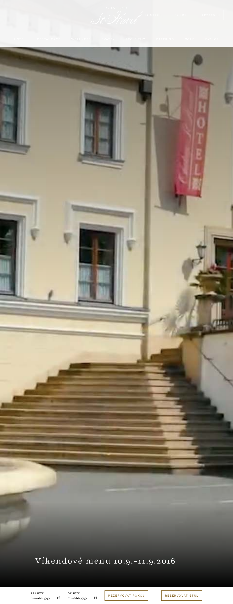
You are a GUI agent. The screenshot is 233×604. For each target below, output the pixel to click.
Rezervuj (210, 15)
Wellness (81, 39)
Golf (189, 39)
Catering (165, 39)
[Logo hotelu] (116, 18)
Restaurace (48, 39)
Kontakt (153, 15)
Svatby (108, 39)
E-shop (212, 39)
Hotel (20, 39)
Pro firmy (135, 39)
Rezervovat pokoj (126, 595)
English (180, 15)
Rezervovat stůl (182, 595)
